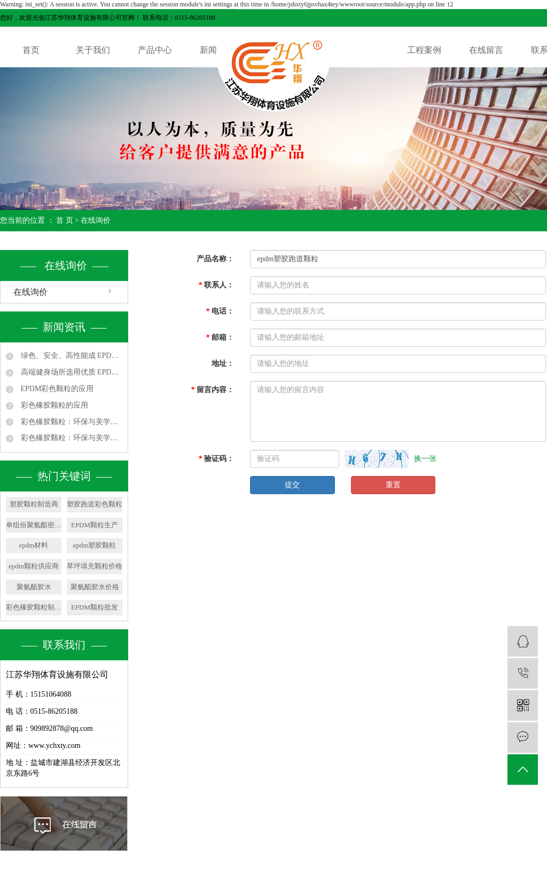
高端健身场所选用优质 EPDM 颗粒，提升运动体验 (70, 372)
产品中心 (155, 49)
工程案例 (424, 49)
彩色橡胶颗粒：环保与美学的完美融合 (70, 422)
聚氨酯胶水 (34, 587)
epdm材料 (34, 545)
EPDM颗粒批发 (94, 607)
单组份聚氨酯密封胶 (33, 525)
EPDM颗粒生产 (94, 525)
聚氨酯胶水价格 (95, 587)
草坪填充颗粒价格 (94, 566)
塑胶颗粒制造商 (34, 504)
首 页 (64, 220)
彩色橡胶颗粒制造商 (33, 607)
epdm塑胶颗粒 (94, 545)
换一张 (425, 459)
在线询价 (30, 291)
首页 (31, 49)
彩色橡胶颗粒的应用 (53, 405)
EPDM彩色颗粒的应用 (56, 389)
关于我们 (93, 49)
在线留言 (486, 49)
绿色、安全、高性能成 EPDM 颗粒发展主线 (70, 356)
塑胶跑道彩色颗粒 (94, 504)
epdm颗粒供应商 (34, 566)
